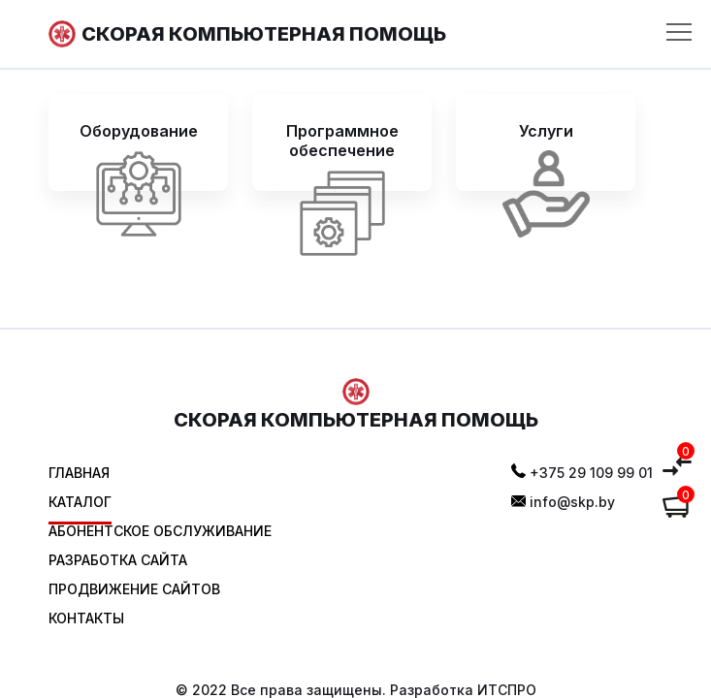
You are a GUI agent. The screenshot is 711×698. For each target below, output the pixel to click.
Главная (79, 472)
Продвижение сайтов (134, 589)
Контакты (86, 618)
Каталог (80, 501)
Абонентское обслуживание (160, 531)
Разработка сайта (117, 560)
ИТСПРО (506, 690)
